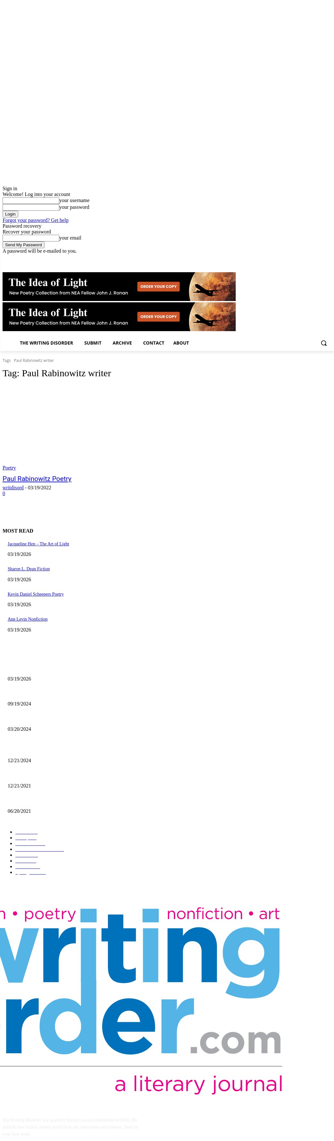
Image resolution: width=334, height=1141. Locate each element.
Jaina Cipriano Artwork (29, 693)
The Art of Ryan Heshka (29, 800)
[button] (323, 343)
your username (74, 200)
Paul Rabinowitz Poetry (37, 479)
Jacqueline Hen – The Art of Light (38, 544)
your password (74, 207)
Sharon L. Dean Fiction (29, 568)
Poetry (9, 467)
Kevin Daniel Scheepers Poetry (36, 594)
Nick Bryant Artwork (27, 775)
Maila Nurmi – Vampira (29, 718)
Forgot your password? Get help (36, 220)
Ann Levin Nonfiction (27, 619)
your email (70, 237)
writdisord (13, 487)
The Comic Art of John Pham (34, 750)
